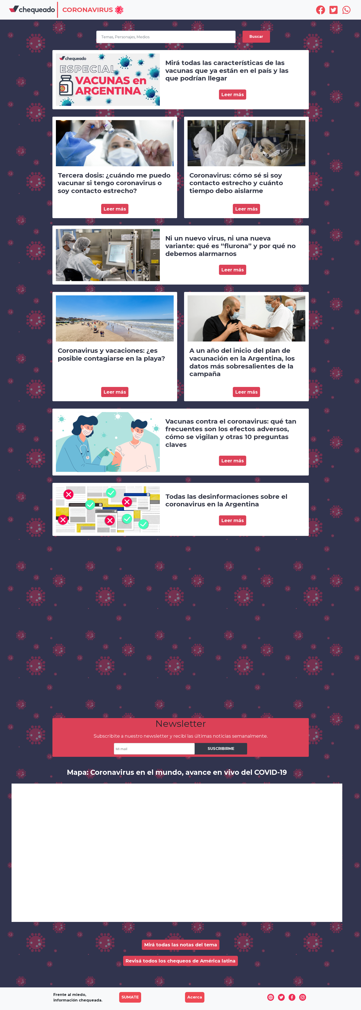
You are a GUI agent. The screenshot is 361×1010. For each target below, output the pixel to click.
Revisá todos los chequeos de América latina (180, 961)
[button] (93, 10)
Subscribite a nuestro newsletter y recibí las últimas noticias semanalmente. (181, 736)
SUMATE (130, 997)
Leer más (232, 94)
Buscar (256, 36)
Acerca (194, 997)
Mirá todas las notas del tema (180, 945)
